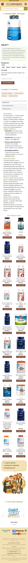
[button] (2, 4)
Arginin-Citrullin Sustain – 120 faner (20, 280)
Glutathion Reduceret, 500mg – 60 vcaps (7, 352)
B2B (17, 540)
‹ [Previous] (3, 515)
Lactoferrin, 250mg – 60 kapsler (7, 400)
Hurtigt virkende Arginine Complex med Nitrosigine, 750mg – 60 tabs (7, 425)
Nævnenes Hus (10, 555)
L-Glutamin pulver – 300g (20, 400)
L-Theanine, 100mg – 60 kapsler (7, 257)
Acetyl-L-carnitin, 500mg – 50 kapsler (7, 233)
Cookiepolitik (6, 539)
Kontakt (13, 540)
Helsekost (4, 95)
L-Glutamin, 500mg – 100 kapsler (7, 376)
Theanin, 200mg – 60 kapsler (7, 304)
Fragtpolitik (21, 538)
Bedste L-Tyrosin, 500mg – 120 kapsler (7, 450)
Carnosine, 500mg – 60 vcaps (20, 424)
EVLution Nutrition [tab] (7, 105)
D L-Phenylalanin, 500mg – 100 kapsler (7, 328)
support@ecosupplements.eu (14, 553)
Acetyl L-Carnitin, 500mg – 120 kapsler (7, 280)
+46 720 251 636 (13, 551)
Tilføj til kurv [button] (7, 237)
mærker (23, 539)
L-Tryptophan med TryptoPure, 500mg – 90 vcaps (21, 451)
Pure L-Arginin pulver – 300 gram (21, 376)
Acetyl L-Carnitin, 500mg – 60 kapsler (20, 257)
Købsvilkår (6, 538)
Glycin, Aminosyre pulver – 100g (21, 328)
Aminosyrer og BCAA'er (7, 93)
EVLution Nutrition (13, 95)
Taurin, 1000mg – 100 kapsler (21, 304)
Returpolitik (13, 538)
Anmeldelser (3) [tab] (6, 109)
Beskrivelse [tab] (5, 102)
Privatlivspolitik (15, 539)
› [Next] (23, 515)
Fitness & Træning (19, 93)
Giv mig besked (8, 83)
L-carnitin (21, 232)
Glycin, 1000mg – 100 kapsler (21, 352)
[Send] (25, 8)
